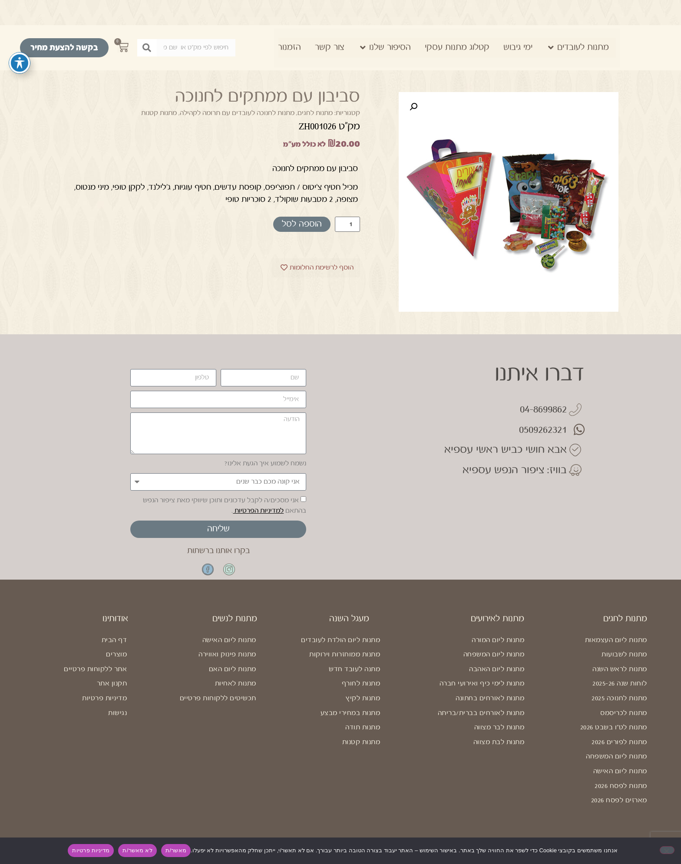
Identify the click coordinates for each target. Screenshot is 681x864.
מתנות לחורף (361, 689)
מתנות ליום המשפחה (616, 761)
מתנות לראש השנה (619, 674)
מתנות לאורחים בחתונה (490, 703)
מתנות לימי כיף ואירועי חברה (482, 689)
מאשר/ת (175, 850)
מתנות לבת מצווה (499, 747)
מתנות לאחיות (235, 689)
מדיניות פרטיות (104, 703)
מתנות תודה (362, 732)
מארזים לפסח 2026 (619, 805)
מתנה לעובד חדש (354, 674)
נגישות (117, 718)
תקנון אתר (112, 689)
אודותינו (115, 624)
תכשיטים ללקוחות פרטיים (218, 703)
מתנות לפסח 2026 (621, 791)
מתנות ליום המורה (498, 645)
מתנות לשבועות (624, 659)
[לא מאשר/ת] (667, 850)
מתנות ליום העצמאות (616, 645)
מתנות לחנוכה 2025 (619, 703)
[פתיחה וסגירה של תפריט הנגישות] (19, 63)
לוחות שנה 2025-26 (619, 689)
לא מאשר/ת (137, 850)
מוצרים (116, 659)
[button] (413, 107)
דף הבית (114, 645)
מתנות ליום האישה (620, 776)
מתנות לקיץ (363, 703)
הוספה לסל (302, 224)
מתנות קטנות (159, 113)
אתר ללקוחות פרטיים (95, 674)
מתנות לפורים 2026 (619, 747)
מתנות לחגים (315, 113)
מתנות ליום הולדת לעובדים (340, 645)
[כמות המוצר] (347, 224)
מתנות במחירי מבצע (350, 718)
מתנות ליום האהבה (496, 674)
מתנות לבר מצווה (499, 732)
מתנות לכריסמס (623, 718)
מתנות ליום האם (232, 674)
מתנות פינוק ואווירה (227, 659)
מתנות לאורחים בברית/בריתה (481, 718)
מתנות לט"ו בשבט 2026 (613, 732)
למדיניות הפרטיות (258, 510)
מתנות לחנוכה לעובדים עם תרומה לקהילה (237, 113)
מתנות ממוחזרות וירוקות (344, 659)
